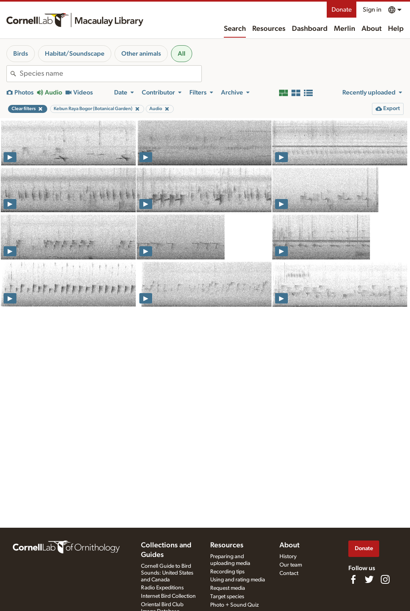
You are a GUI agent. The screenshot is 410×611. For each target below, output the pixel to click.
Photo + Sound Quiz (234, 605)
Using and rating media (237, 580)
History (288, 556)
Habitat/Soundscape (75, 53)
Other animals (141, 53)
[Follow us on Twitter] (369, 579)
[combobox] (110, 74)
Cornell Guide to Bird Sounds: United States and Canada (167, 573)
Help (396, 28)
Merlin (344, 28)
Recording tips (227, 572)
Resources (268, 28)
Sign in (372, 9)
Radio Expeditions (162, 588)
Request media (227, 588)
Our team (290, 565)
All (181, 53)
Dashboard (310, 28)
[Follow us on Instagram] (385, 579)
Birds (20, 53)
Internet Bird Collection (168, 596)
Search (235, 28)
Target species (227, 596)
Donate (342, 9)
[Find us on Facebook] (353, 579)
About (372, 28)
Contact (288, 573)
